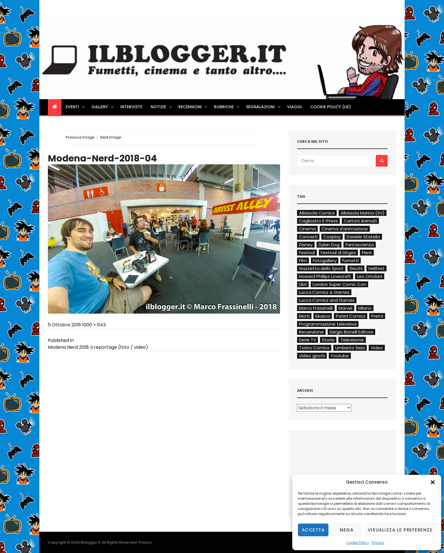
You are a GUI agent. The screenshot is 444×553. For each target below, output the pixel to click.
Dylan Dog (329, 245)
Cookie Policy (357, 542)
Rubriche (227, 107)
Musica (322, 316)
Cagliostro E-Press (318, 221)
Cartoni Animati (360, 221)
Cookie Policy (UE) (330, 107)
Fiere (367, 253)
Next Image (110, 137)
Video (377, 348)
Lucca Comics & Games (324, 292)
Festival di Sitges (338, 253)
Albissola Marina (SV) (363, 213)
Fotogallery (324, 260)
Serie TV (307, 340)
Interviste (131, 107)
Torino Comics (314, 348)
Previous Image (80, 137)
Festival (307, 253)
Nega (346, 530)
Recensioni (193, 107)
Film (303, 260)
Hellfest (376, 268)
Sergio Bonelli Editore (351, 332)
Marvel (345, 308)
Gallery (102, 107)
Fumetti (350, 260)
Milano (365, 308)
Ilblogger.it (90, 542)
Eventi (76, 107)
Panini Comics (350, 316)
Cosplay (332, 237)
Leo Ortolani (369, 276)
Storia (328, 340)
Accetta (313, 530)
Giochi (355, 268)
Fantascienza (359, 245)
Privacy (378, 542)
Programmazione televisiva (328, 324)
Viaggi (294, 107)
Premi (377, 316)
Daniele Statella (363, 237)
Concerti (308, 237)
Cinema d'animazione (345, 229)
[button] (433, 482)
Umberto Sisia (350, 348)
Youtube (340, 356)
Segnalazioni (263, 107)
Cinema (307, 229)
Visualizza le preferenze (400, 530)
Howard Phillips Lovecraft (325, 276)
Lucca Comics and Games (327, 300)
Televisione (352, 340)
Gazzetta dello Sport (321, 268)
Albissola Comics (317, 213)
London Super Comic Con (339, 284)
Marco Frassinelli (316, 308)
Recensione (311, 332)
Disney (306, 245)
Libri (303, 284)
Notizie (161, 107)
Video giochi (312, 356)
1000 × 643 (94, 325)
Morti (304, 316)
